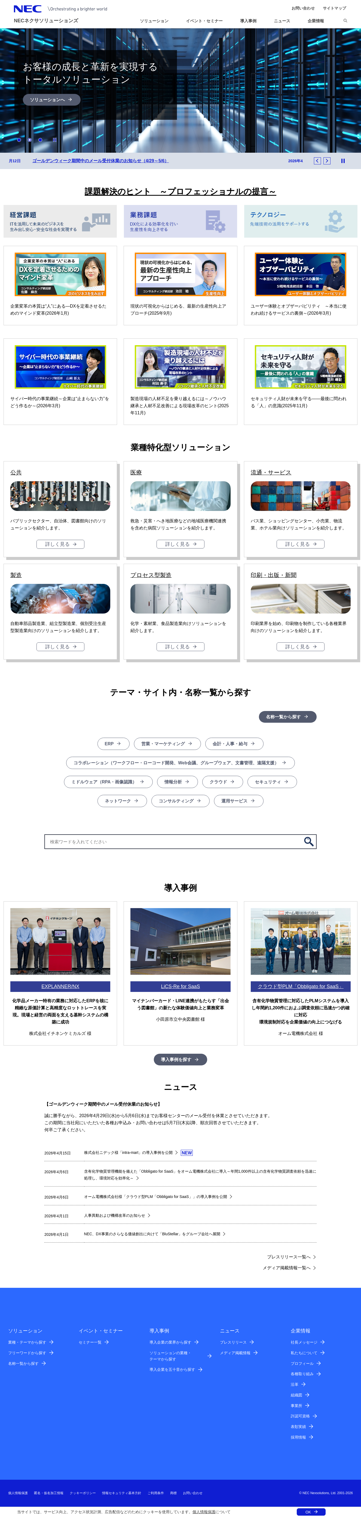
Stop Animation (55, 140)
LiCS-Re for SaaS (180, 986)
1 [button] (19, 140)
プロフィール (302, 1364)
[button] (284, 21)
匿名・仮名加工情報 (48, 1493)
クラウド (218, 782)
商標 (173, 1493)
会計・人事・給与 (230, 744)
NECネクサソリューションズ (46, 20)
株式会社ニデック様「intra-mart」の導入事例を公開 (128, 1153)
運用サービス (234, 801)
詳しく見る (57, 544)
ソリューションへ (47, 99)
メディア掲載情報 (235, 1353)
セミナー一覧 (90, 1342)
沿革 (294, 1385)
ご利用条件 (156, 1493)
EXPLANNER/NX (60, 986)
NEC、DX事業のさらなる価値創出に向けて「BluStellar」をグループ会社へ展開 (152, 1234)
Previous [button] (317, 161)
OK (308, 1512)
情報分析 (173, 782)
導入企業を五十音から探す (172, 1370)
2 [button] (30, 140)
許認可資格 (300, 1416)
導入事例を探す (176, 1060)
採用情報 (298, 1437)
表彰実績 (298, 1427)
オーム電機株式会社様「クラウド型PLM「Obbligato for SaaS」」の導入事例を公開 (155, 1197)
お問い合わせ (193, 1493)
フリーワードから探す (27, 1353)
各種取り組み (302, 1374)
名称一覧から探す (283, 717)
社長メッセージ (304, 1342)
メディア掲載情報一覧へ (287, 1268)
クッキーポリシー (83, 1493)
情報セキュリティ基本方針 (121, 1493)
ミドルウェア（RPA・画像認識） (104, 782)
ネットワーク (118, 801)
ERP (109, 744)
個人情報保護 (203, 1512)
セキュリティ (268, 782)
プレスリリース (233, 1342)
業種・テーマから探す (27, 1342)
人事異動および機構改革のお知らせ (114, 1215)
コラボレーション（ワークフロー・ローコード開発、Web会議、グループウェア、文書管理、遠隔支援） (176, 763)
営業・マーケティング (163, 744)
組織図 (296, 1395)
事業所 (296, 1406)
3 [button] (40, 140)
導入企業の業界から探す (170, 1342)
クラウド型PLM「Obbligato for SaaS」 (301, 986)
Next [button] (327, 161)
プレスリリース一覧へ (289, 1257)
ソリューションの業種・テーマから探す (170, 1356)
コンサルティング (176, 801)
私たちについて (304, 1353)
